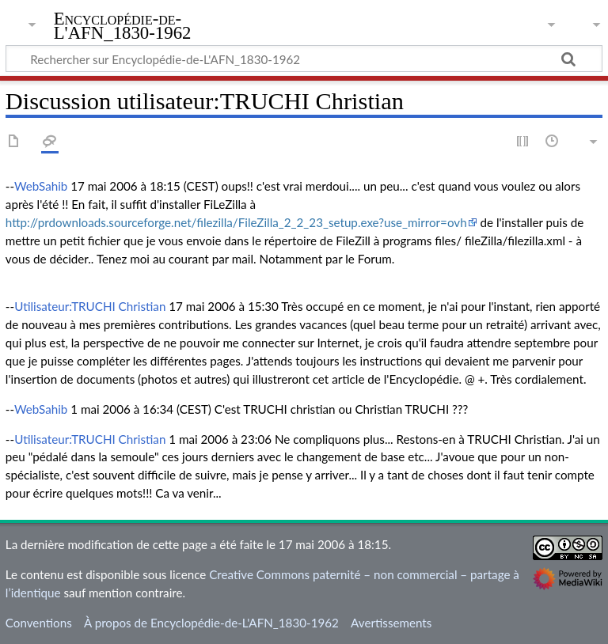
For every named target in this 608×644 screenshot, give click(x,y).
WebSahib (40, 186)
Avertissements (391, 623)
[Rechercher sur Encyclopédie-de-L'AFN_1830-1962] (304, 58)
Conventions (39, 623)
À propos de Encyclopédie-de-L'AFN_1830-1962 (211, 623)
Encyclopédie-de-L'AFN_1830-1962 (123, 26)
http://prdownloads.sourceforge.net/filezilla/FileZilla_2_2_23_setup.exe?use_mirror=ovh (236, 222)
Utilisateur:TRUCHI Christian (89, 306)
